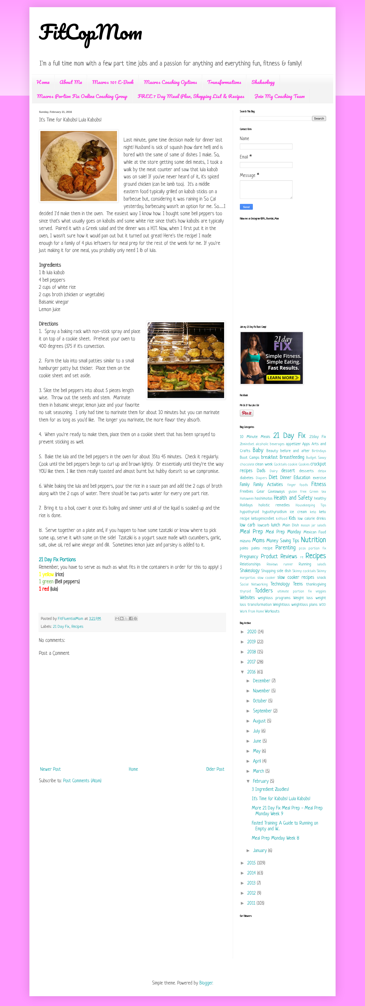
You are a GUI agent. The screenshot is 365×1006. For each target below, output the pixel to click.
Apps (306, 444)
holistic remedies (274, 505)
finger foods (297, 485)
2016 (252, 672)
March (259, 771)
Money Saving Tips (282, 541)
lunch (275, 525)
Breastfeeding (292, 457)
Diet (273, 478)
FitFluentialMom (71, 619)
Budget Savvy (316, 458)
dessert (288, 471)
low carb (247, 525)
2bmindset (247, 444)
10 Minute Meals (255, 437)
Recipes (77, 626)
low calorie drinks (312, 518)
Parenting (286, 548)
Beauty (272, 451)
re (301, 557)
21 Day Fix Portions (57, 560)
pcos (302, 549)
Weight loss (303, 598)
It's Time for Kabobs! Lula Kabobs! (281, 799)
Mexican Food (315, 532)
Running (305, 564)
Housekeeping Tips (311, 505)
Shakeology (263, 82)
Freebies (246, 491)
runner (288, 565)
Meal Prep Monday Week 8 (275, 838)
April (257, 761)
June (258, 741)
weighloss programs (274, 598)
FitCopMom (90, 31)
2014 (252, 873)
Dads (261, 471)
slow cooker (266, 578)
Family (244, 484)
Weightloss (281, 604)
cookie (292, 465)
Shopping (268, 571)
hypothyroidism (274, 512)
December (262, 681)
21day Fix (318, 437)
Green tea (318, 492)
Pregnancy (249, 557)
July (257, 731)
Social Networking (254, 585)
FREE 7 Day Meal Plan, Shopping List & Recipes (191, 96)
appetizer (293, 444)
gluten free (297, 492)
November (262, 691)
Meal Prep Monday (283, 532)
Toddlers (264, 591)
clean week (263, 464)
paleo (244, 548)
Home (43, 82)
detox (322, 471)
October (260, 701)
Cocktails (280, 465)
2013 (252, 883)
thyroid (245, 592)
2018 (252, 652)
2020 (252, 632)
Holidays (246, 505)
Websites (247, 598)
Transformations (224, 82)
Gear (261, 491)
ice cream (298, 512)
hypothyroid (249, 512)
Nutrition (313, 540)
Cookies (304, 465)
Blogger (205, 983)
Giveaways (276, 491)
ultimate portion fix (294, 592)
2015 (252, 863)
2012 (252, 893)
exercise (319, 478)
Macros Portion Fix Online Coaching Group (82, 96)
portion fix (317, 549)
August (260, 721)
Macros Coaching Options (170, 82)
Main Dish (290, 525)
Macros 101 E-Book (113, 82)
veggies (321, 592)
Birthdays (319, 451)
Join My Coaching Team (279, 96)
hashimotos (264, 498)
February (261, 781)
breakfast (269, 457)
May (257, 751)
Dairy (273, 471)
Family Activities (268, 484)
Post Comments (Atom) (82, 781)
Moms (258, 541)
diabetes (247, 478)
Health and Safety (293, 498)
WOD (322, 605)
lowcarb (263, 525)
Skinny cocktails (304, 571)
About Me (71, 82)
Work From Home (252, 612)
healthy (320, 498)
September (263, 711)
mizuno (245, 541)
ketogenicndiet (262, 518)
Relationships (250, 564)
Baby (258, 451)
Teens (298, 584)
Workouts (272, 611)
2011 (252, 903)
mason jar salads (313, 526)
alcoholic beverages (270, 444)
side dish (284, 571)
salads (321, 565)
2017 (252, 662)
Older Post (215, 769)
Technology (280, 584)
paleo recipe (261, 548)
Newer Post (50, 769)
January (260, 850)
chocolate (247, 465)
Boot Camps (250, 457)
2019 (252, 642)
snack (321, 577)
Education (302, 478)
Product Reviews (279, 557)
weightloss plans (304, 604)
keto (313, 512)
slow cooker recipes (295, 577)
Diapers (261, 478)
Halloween (247, 499)
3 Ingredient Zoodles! (270, 789)
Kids (292, 518)
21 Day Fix (61, 626)
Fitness (318, 485)
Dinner (285, 478)
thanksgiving (316, 584)
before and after (295, 451)
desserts (306, 471)
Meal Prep (251, 532)
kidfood (281, 519)
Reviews (272, 565)
